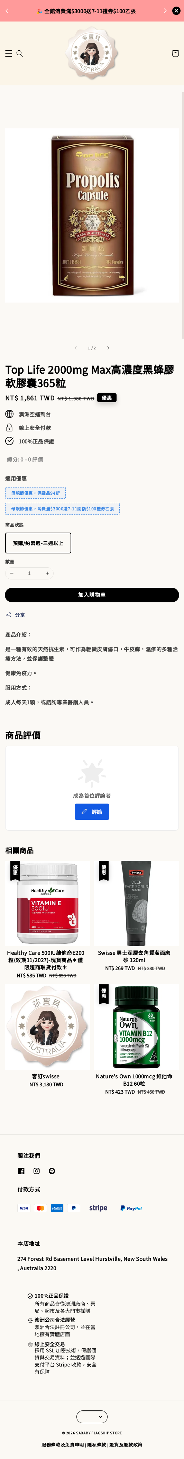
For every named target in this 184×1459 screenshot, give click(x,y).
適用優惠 (16, 478)
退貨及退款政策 (125, 1444)
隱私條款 (96, 1444)
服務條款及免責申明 (63, 1444)
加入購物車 (92, 594)
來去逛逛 (121, 10)
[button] (8, 53)
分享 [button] (15, 614)
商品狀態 (14, 524)
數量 (10, 561)
